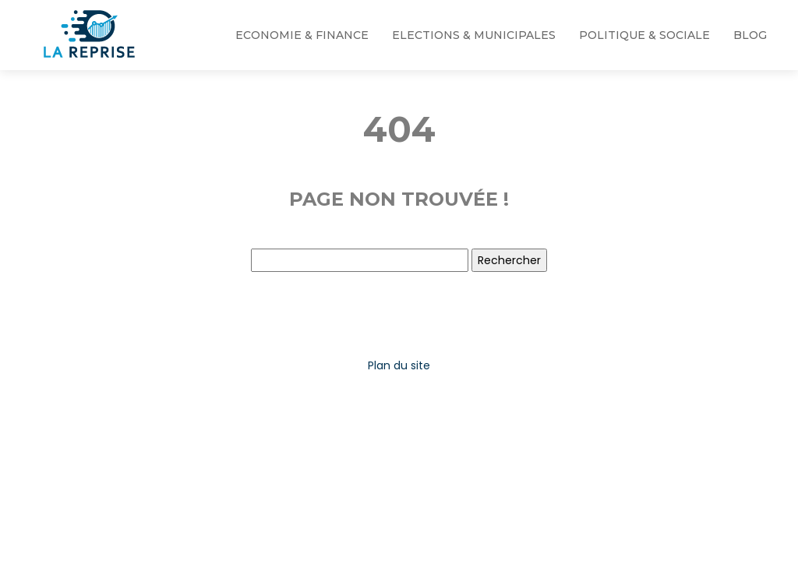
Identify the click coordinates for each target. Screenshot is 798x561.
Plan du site (399, 365)
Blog (750, 35)
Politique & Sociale (644, 35)
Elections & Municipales (474, 35)
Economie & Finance (302, 35)
